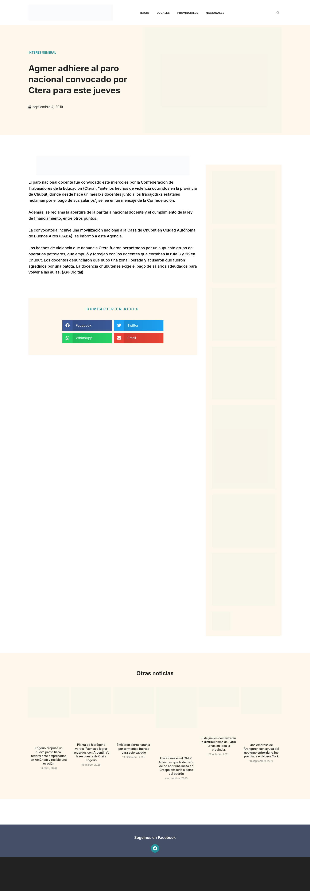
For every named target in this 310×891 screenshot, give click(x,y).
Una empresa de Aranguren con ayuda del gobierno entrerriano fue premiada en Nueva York (261, 750)
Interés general (42, 52)
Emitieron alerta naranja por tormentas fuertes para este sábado (134, 748)
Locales (163, 12)
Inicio (144, 12)
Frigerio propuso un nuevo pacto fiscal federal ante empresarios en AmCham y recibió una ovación (49, 755)
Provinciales (187, 12)
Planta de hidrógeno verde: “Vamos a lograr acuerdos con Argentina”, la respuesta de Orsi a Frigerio (91, 752)
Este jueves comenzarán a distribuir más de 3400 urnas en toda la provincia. (219, 744)
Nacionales (215, 12)
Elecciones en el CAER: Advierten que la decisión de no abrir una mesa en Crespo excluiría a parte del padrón (176, 765)
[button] (278, 12)
